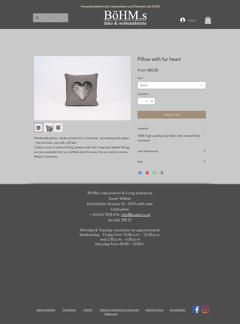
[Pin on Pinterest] (147, 172)
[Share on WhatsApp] (154, 172)
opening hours (154, 310)
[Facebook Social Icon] (196, 309)
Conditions (69, 310)
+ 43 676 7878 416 (104, 214)
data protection (45, 310)
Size (140, 78)
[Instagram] (205, 309)
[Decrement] (140, 101)
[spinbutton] (146, 101)
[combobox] (171, 85)
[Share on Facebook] (140, 172)
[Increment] (152, 101)
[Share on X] (162, 172)
